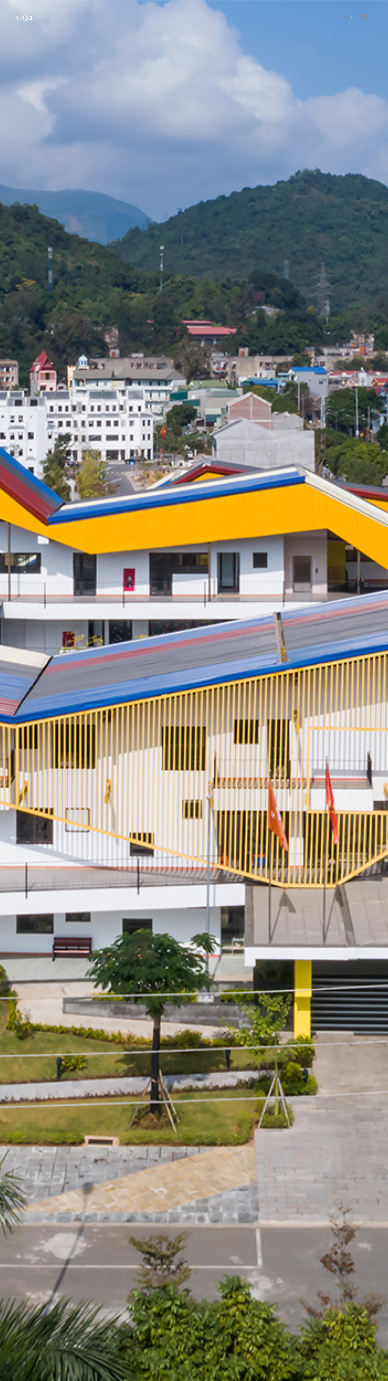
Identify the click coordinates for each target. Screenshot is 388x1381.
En (346, 17)
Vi (355, 17)
